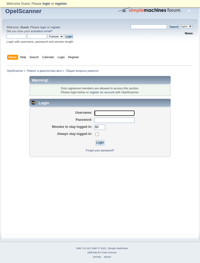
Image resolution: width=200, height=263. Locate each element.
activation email (41, 31)
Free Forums (109, 252)
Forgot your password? (100, 150)
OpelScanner (23, 11)
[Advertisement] (100, 194)
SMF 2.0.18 (83, 248)
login (43, 27)
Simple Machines (118, 248)
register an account (102, 92)
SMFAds (92, 252)
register (55, 27)
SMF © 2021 (99, 248)
